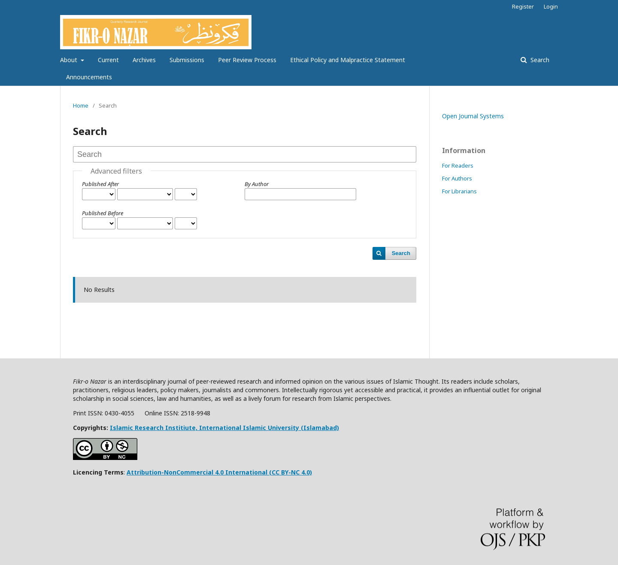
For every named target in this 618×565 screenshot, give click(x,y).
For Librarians (459, 191)
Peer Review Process (247, 60)
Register (523, 6)
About (69, 60)
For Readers (457, 165)
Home (80, 105)
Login (551, 6)
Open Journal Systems (473, 116)
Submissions (187, 60)
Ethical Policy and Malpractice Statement (347, 60)
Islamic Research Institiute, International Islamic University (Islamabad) (224, 428)
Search (539, 60)
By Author (257, 184)
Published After (100, 184)
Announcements (89, 77)
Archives (144, 60)
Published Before (102, 213)
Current (108, 60)
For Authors (457, 178)
